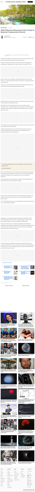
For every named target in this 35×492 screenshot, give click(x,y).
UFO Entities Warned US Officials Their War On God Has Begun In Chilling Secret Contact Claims (8, 370)
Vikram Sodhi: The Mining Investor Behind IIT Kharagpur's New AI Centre (8, 266)
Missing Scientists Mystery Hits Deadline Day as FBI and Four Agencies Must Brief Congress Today (8, 431)
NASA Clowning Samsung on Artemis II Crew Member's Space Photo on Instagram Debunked (26, 416)
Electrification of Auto (10, 475)
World (1, 471)
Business (2, 475)
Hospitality (8, 472)
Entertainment (2, 481)
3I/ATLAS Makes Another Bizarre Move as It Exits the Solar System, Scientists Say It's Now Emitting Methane (9, 386)
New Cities (8, 484)
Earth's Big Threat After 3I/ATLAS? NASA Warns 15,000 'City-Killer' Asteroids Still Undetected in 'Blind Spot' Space (25, 448)
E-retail (8, 471)
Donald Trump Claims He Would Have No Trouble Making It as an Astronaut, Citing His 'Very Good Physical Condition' (8, 340)
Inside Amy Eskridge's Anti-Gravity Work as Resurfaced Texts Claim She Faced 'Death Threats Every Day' (8, 325)
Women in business (10, 481)
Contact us (15, 472)
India (21, 472)
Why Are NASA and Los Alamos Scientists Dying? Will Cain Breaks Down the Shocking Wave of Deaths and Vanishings (8, 463)
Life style (2, 482)
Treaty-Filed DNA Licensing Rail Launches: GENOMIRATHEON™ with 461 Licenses (25, 272)
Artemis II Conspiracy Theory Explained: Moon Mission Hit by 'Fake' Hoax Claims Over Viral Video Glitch (26, 386)
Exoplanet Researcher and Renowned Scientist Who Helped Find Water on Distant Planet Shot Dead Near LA (25, 370)
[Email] (32, 37)
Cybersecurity (9, 478)
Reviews (2, 485)
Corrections (15, 478)
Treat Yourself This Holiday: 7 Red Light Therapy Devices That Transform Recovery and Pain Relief (25, 267)
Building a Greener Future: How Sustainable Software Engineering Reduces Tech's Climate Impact (8, 278)
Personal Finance (3, 478)
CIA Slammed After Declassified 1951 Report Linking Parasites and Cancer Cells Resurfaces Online (26, 401)
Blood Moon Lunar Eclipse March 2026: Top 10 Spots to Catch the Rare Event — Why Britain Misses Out (9, 401)
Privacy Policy (16, 475)
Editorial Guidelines (25, 285)
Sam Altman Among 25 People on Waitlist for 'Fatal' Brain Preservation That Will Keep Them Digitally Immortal (9, 416)
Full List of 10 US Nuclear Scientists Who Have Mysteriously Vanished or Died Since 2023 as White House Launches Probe (9, 355)
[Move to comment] (33, 37)
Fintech (8, 485)
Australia (22, 471)
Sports (1, 484)
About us (15, 471)
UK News (2, 472)
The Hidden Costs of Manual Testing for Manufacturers (7, 272)
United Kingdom (23, 475)
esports (8, 482)
